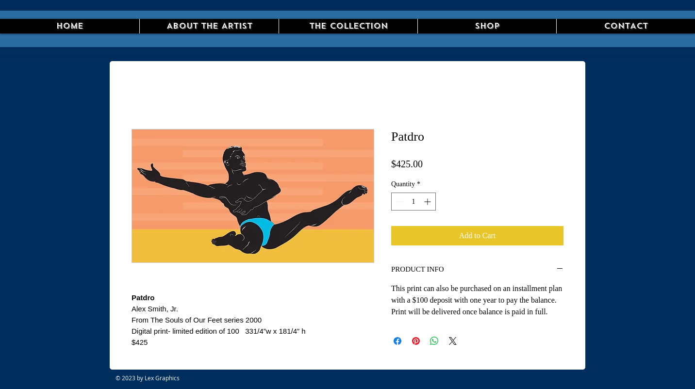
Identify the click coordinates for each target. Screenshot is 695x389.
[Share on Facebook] (397, 341)
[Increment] (428, 201)
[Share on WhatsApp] (434, 341)
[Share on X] (453, 341)
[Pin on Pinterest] (416, 341)
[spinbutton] (413, 201)
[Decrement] (399, 201)
